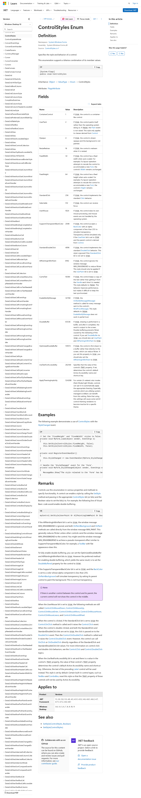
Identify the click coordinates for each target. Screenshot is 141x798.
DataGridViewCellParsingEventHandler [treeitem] (18, 341)
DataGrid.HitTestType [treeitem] (13, 82)
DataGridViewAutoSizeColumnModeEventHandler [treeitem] (18, 181)
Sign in (135, 3)
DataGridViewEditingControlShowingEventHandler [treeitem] (18, 538)
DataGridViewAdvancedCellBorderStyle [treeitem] (18, 164)
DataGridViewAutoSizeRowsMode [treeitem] (18, 217)
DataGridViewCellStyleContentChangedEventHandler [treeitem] (18, 365)
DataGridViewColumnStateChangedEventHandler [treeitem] (18, 480)
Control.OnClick (45, 624)
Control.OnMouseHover (91, 611)
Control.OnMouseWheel (74, 615)
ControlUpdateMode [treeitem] (13, 39)
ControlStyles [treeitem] (10, 36)
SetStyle (97, 493)
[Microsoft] (4, 3)
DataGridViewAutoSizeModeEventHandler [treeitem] (18, 209)
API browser (48, 19)
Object (52, 81)
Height (83, 188)
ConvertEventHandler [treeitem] (13, 46)
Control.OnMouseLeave (48, 615)
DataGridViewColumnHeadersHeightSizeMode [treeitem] (18, 466)
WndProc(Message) (80, 308)
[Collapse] (29, 19)
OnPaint (98, 526)
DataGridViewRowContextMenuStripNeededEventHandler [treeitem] (18, 630)
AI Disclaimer (8, 790)
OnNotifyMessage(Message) (84, 301)
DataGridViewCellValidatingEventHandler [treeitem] (18, 393)
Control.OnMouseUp (75, 608)
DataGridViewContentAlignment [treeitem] (17, 516)
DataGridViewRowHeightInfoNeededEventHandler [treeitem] (18, 685)
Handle (79, 282)
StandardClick (95, 253)
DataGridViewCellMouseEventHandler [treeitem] (18, 320)
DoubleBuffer (93, 335)
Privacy (55, 790)
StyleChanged (44, 425)
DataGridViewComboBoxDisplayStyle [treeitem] (18, 507)
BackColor (77, 226)
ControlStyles (84, 421)
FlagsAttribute (54, 88)
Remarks (113, 33)
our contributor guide (50, 762)
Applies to (114, 37)
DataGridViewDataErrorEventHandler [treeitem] (18, 528)
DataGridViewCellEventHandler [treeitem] (17, 301)
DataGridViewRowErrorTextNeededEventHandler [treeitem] (18, 650)
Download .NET (130, 10)
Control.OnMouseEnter (48, 611)
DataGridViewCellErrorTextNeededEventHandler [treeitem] (18, 292)
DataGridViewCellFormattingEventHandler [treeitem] (18, 310)
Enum (72, 81)
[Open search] (129, 3)
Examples (113, 30)
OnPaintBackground (82, 526)
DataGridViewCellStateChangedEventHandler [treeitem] (18, 351)
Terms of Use (92, 790)
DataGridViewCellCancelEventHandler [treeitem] (18, 268)
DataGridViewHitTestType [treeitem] (14, 562)
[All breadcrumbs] (40, 19)
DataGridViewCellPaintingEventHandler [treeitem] (18, 330)
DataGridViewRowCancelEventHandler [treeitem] (18, 616)
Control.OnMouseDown (54, 608)
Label (76, 669)
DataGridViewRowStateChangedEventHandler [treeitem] (18, 747)
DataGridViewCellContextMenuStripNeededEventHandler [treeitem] (18, 282)
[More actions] (101, 19)
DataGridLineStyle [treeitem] (12, 110)
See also (113, 40)
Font (92, 167)
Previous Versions (23, 790)
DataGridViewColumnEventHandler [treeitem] (18, 450)
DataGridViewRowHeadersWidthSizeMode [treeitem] (18, 674)
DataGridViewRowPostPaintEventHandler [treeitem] (18, 705)
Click (82, 198)
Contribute (45, 790)
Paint (94, 127)
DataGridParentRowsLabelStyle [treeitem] (17, 114)
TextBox (41, 676)
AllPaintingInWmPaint (85, 341)
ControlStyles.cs (51, 48)
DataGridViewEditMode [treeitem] (14, 544)
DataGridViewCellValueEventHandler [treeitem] (18, 403)
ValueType (62, 81)
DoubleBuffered (45, 563)
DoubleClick (85, 250)
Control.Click (87, 624)
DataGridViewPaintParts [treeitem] (14, 597)
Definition (114, 23)
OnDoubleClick (54, 642)
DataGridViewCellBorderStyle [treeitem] (16, 259)
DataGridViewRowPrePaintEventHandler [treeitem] (18, 716)
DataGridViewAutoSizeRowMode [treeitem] (17, 214)
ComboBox (54, 676)
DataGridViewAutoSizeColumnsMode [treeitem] (18, 188)
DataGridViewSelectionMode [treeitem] (16, 763)
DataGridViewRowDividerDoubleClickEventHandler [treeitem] (18, 640)
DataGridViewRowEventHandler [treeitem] (17, 659)
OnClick (41, 642)
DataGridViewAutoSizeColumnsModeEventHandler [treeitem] (18, 198)
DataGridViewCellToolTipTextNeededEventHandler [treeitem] (18, 382)
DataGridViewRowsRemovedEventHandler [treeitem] (18, 736)
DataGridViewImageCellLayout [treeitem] (17, 575)
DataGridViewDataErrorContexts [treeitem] (17, 519)
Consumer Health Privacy (72, 790)
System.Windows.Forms (58, 42)
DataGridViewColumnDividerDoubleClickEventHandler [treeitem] (18, 442)
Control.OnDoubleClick (73, 635)
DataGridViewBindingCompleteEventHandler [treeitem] (18, 230)
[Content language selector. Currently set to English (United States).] (14, 784)
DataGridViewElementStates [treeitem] (16, 551)
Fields (112, 27)
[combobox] (17, 24)
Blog (34, 790)
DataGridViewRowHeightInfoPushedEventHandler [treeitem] (18, 695)
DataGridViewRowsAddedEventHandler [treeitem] (18, 726)
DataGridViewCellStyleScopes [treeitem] (16, 374)
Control (95, 133)
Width (83, 169)
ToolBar (82, 543)
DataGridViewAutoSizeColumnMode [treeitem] (18, 171)
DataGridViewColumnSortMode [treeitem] (17, 471)
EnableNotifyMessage (81, 314)
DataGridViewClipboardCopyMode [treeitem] (18, 422)
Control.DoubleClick (57, 638)
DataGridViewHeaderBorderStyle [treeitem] (17, 554)
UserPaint (81, 237)
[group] (70, 456)
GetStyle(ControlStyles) (53, 727)
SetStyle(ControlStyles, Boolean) (57, 723)
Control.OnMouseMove (69, 611)
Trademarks (104, 790)
